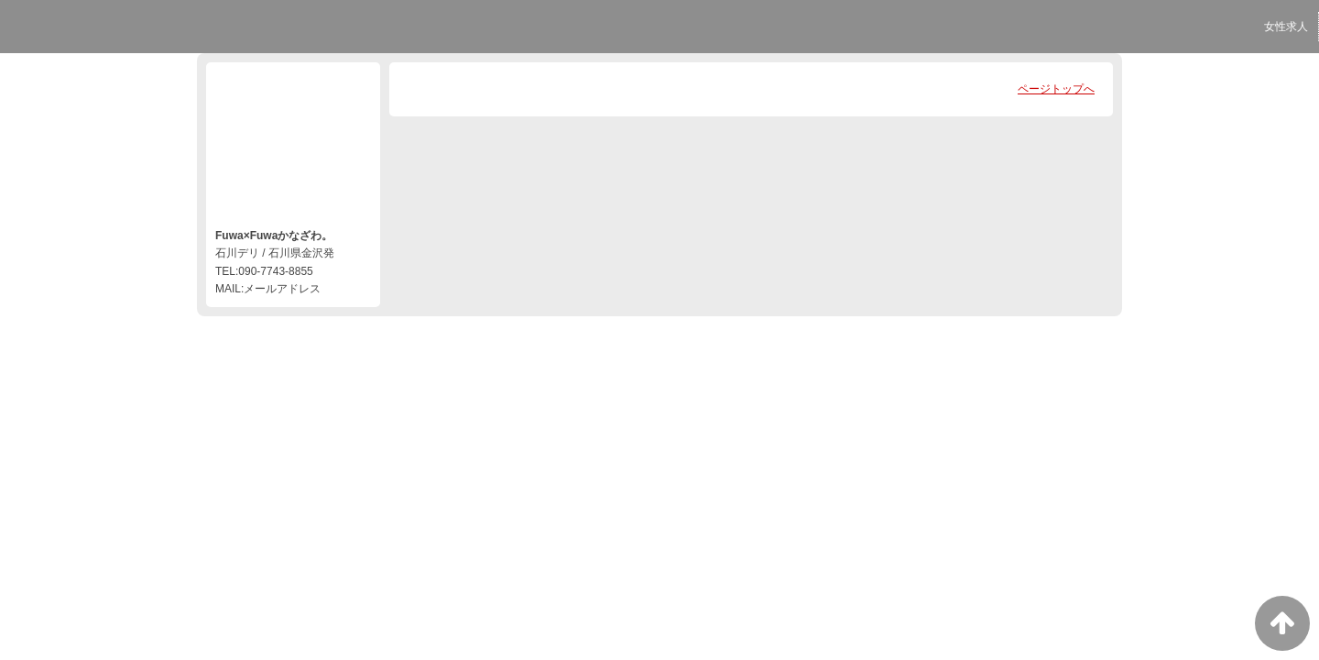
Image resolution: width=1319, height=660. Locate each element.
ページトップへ (1056, 88)
